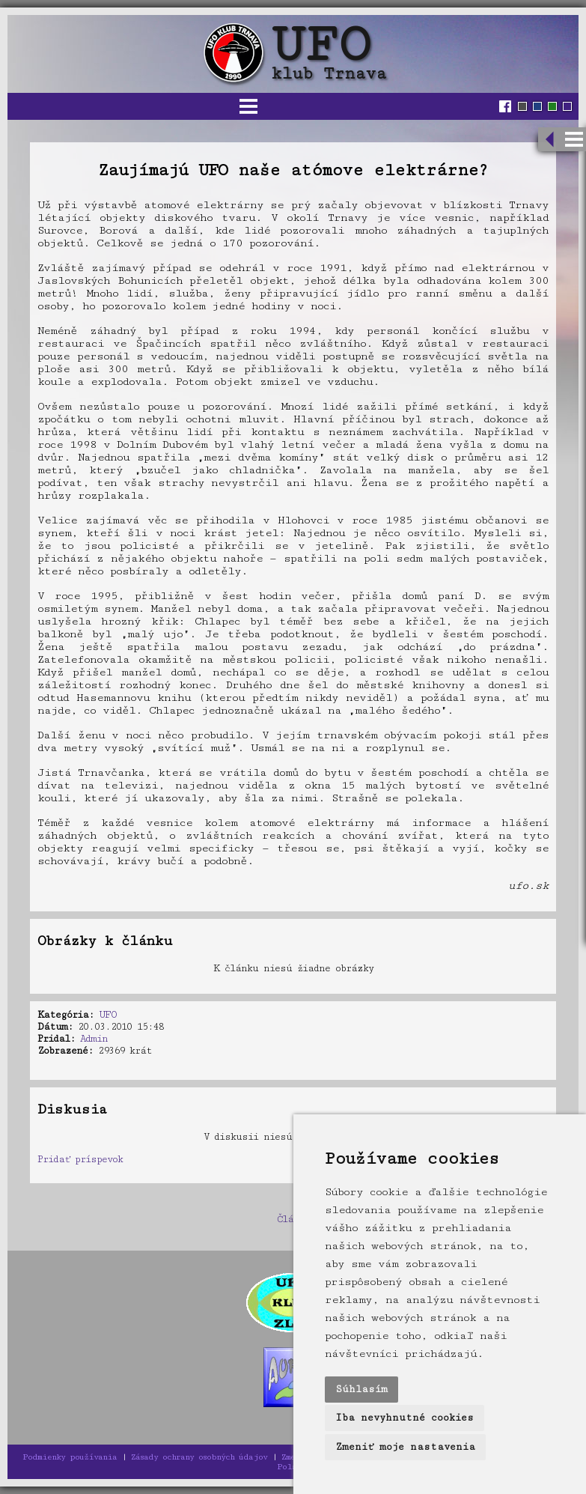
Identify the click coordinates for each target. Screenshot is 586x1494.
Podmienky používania (69, 1457)
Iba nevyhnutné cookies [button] (404, 1418)
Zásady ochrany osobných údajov (199, 1457)
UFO (108, 1015)
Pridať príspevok (80, 1159)
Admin (94, 1039)
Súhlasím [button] (361, 1389)
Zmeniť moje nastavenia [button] (405, 1447)
